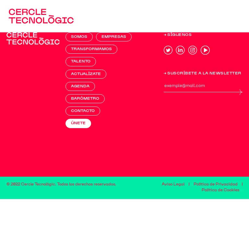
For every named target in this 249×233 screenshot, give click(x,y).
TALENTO (80, 61)
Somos (79, 37)
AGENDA (80, 86)
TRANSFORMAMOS (91, 49)
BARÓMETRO (85, 99)
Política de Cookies (220, 190)
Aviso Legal (173, 184)
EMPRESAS (113, 37)
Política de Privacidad (216, 184)
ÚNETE (78, 123)
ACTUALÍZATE (86, 74)
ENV (239, 92)
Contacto (83, 111)
